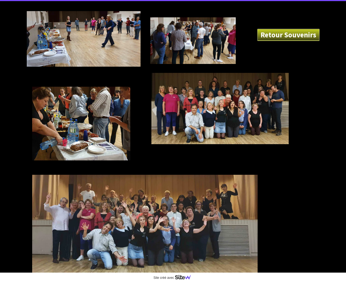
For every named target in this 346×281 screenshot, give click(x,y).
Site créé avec (174, 278)
